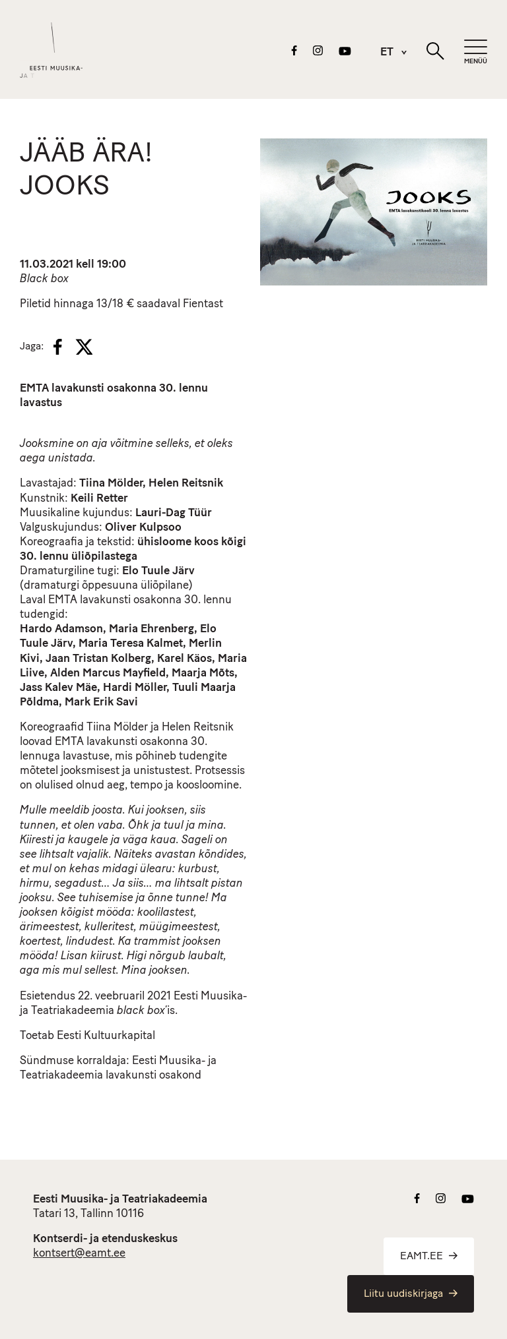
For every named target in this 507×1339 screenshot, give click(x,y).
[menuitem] (387, 52)
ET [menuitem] (386, 53)
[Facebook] (57, 347)
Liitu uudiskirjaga (410, 1294)
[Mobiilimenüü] (475, 52)
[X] (83, 347)
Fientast (203, 304)
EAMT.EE (428, 1256)
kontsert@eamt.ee (79, 1253)
